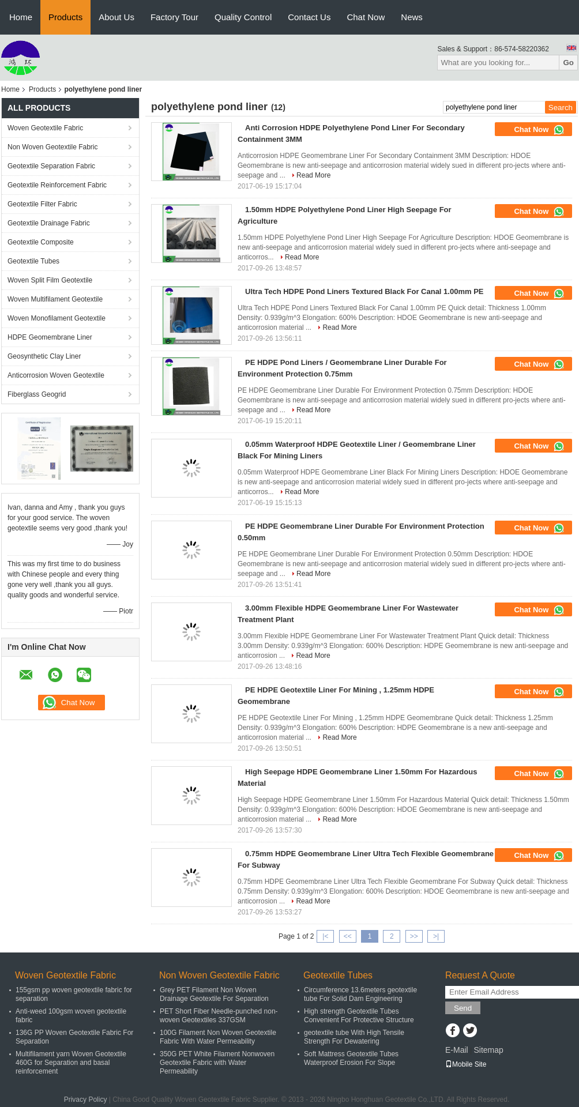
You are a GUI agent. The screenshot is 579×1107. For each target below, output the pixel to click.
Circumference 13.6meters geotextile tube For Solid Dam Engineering (360, 994)
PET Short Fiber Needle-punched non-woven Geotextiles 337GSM (219, 1015)
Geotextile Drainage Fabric (48, 223)
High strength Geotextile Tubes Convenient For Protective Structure (359, 1015)
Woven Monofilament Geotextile (56, 318)
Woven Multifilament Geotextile (55, 299)
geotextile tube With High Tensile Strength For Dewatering (354, 1037)
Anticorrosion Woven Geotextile (55, 375)
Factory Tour (174, 17)
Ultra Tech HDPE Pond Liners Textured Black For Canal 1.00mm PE (364, 291)
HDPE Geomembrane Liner (49, 337)
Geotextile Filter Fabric (42, 204)
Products (65, 17)
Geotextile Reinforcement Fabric (57, 185)
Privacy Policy (85, 1099)
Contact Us (309, 17)
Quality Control (243, 17)
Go (568, 62)
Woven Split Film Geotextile (49, 280)
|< (325, 936)
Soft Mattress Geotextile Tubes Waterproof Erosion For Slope (351, 1058)
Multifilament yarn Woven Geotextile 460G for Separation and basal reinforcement (71, 1062)
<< (348, 936)
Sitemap (488, 1050)
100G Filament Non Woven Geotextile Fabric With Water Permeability (218, 1037)
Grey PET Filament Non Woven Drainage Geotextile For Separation (214, 994)
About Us (116, 17)
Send (463, 1008)
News (412, 17)
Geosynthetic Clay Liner (44, 356)
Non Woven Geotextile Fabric (52, 147)
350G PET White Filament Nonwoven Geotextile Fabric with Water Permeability (217, 1062)
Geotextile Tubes (33, 261)
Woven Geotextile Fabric (45, 128)
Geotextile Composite (40, 242)
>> (414, 936)
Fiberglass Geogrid (36, 394)
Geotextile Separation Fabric (51, 166)
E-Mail (456, 1050)
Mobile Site (465, 1064)
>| (436, 936)
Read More (313, 175)
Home (20, 17)
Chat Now (366, 17)
